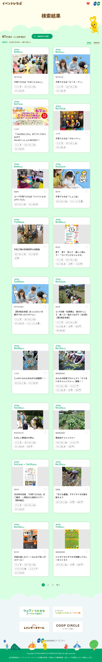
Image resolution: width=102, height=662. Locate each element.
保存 (45, 77)
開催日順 (96, 43)
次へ (58, 584)
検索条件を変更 (43, 36)
